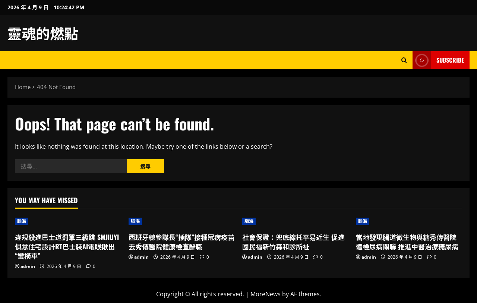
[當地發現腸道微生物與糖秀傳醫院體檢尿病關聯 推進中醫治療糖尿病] (409, 221)
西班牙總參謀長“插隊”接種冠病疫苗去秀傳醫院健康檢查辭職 (181, 241)
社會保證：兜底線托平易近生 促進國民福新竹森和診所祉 (293, 241)
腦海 (21, 221)
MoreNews (265, 294)
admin (27, 266)
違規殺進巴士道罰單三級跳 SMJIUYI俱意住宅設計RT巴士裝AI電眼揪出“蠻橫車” (67, 246)
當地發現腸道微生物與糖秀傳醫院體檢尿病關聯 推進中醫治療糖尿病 (407, 241)
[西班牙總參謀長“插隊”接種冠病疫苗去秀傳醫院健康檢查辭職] (182, 221)
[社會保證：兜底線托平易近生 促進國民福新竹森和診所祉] (295, 221)
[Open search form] (404, 60)
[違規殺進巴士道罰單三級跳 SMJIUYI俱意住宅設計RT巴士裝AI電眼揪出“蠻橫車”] (68, 221)
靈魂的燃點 (42, 32)
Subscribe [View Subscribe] (438, 60)
